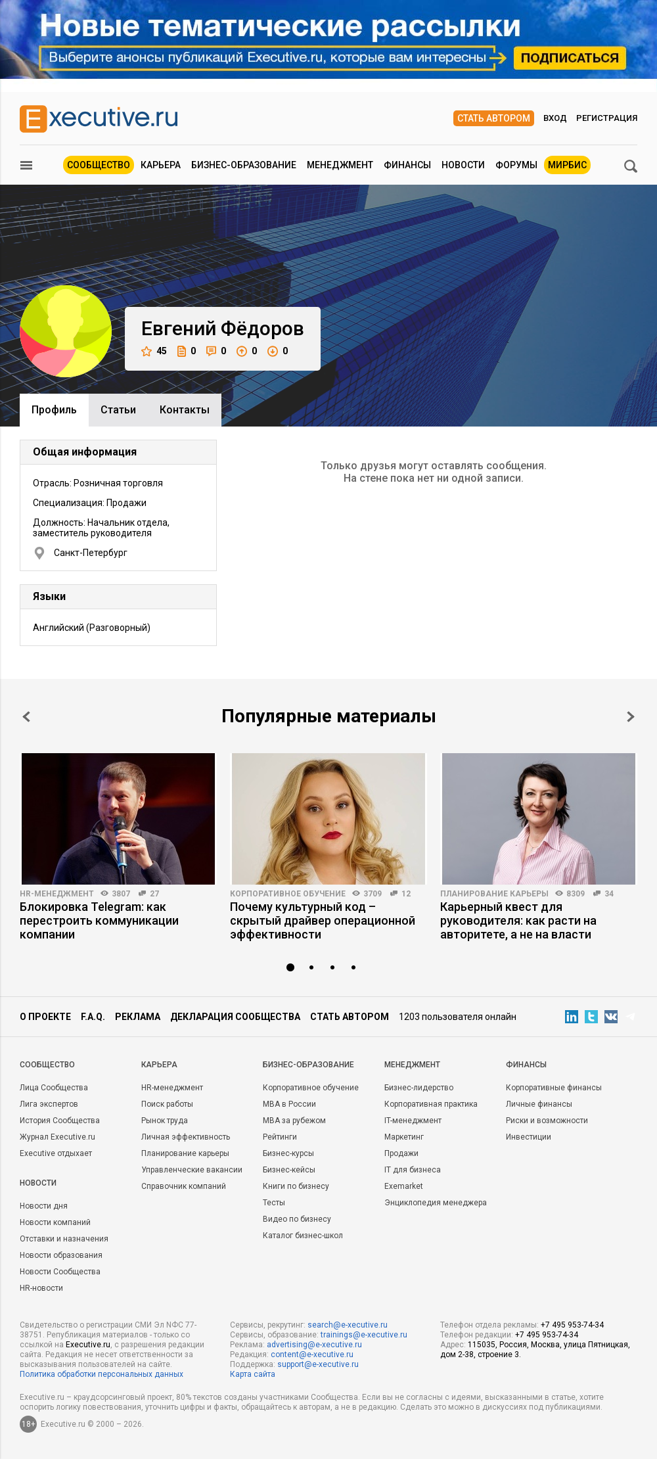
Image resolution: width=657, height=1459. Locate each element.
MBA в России (289, 1104)
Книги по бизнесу (296, 1186)
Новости (463, 165)
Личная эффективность (185, 1137)
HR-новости (41, 1288)
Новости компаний (55, 1222)
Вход (555, 118)
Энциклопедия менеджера (435, 1202)
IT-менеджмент (413, 1120)
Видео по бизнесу (297, 1219)
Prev (26, 716)
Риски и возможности (547, 1120)
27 (154, 893)
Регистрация (606, 118)
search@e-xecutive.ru (347, 1325)
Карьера (161, 165)
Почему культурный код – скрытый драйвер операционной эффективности (322, 920)
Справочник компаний (183, 1186)
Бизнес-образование (243, 165)
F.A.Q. (93, 1016)
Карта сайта (252, 1374)
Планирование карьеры (494, 893)
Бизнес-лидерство (418, 1087)
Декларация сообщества (235, 1016)
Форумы (516, 165)
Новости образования (61, 1255)
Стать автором (493, 118)
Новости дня (44, 1206)
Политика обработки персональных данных (101, 1374)
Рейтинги (280, 1137)
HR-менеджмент (57, 893)
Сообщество (98, 165)
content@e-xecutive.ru (312, 1354)
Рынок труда (164, 1120)
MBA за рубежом (294, 1120)
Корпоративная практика (431, 1104)
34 (609, 893)
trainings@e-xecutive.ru (364, 1334)
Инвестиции (528, 1137)
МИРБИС (567, 165)
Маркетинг (404, 1137)
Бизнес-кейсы (289, 1169)
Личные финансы (539, 1104)
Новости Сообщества (60, 1271)
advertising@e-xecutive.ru (314, 1344)
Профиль (54, 410)
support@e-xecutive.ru (318, 1364)
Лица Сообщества (54, 1087)
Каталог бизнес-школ (303, 1235)
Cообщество (47, 1064)
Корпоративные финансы (554, 1087)
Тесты (274, 1202)
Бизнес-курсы (288, 1153)
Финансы (407, 165)
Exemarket (403, 1186)
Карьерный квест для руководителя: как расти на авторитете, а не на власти (518, 920)
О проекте (45, 1016)
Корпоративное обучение (288, 893)
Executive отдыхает (56, 1153)
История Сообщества (60, 1120)
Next (630, 716)
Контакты (185, 410)
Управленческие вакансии (191, 1169)
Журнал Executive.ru (57, 1137)
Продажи (401, 1153)
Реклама (137, 1016)
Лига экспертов (49, 1104)
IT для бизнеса (412, 1169)
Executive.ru (88, 1344)
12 (406, 893)
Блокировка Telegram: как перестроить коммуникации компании (99, 920)
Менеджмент (340, 165)
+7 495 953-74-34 (572, 1325)
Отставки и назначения (64, 1238)
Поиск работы (167, 1104)
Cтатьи (118, 410)
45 (154, 351)
